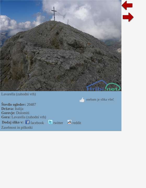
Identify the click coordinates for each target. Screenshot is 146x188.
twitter (55, 123)
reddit (74, 123)
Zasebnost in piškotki (17, 128)
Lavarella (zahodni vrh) (28, 117)
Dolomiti (23, 113)
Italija (19, 109)
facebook (34, 123)
